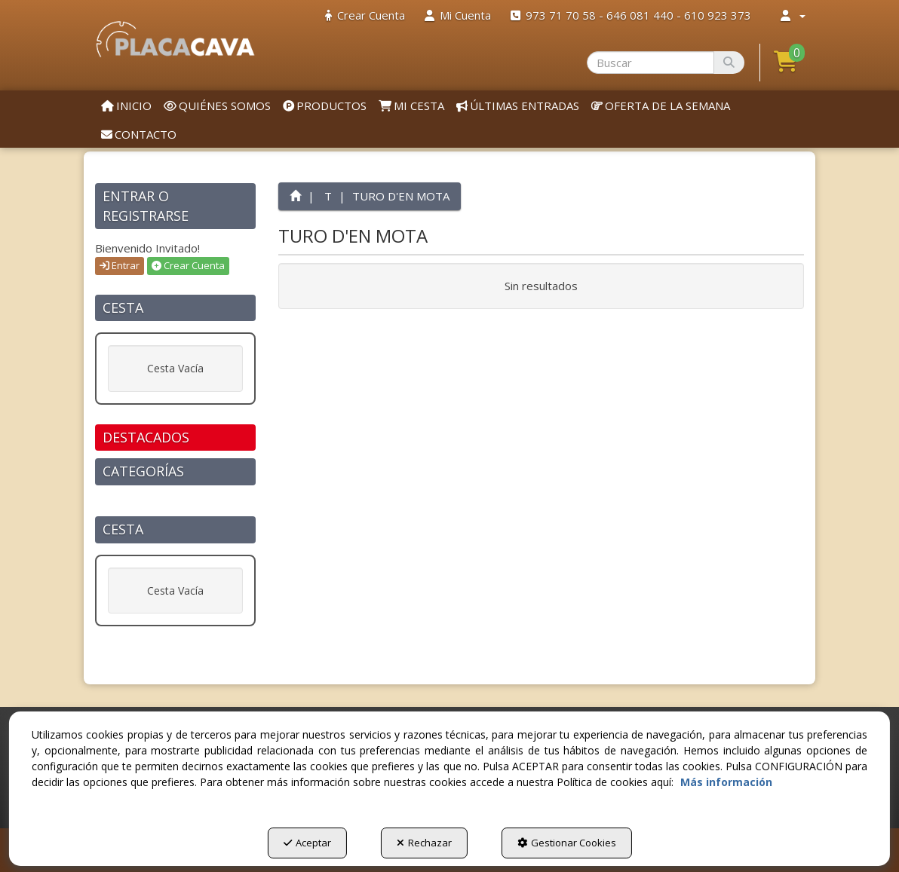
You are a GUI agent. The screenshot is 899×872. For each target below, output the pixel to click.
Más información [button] (726, 782)
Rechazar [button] (424, 842)
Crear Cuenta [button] (188, 265)
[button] (175, 39)
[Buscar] (728, 62)
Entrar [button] (120, 265)
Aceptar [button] (307, 842)
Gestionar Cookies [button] (566, 842)
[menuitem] (365, 15)
